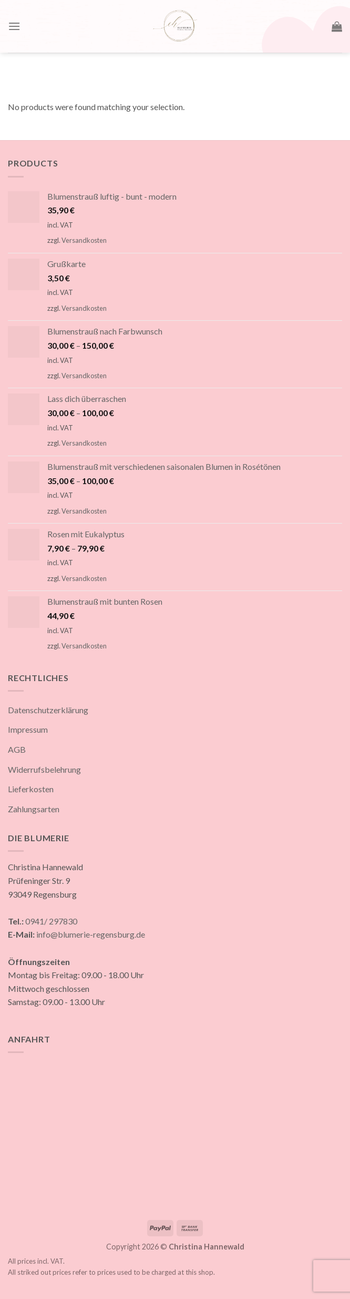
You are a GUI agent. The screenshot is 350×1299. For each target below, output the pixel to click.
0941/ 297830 (51, 921)
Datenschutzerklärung (48, 710)
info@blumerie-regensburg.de (90, 934)
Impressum (28, 729)
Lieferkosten (31, 789)
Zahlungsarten (33, 809)
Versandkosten (84, 240)
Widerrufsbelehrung (44, 769)
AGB (17, 749)
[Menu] (14, 26)
